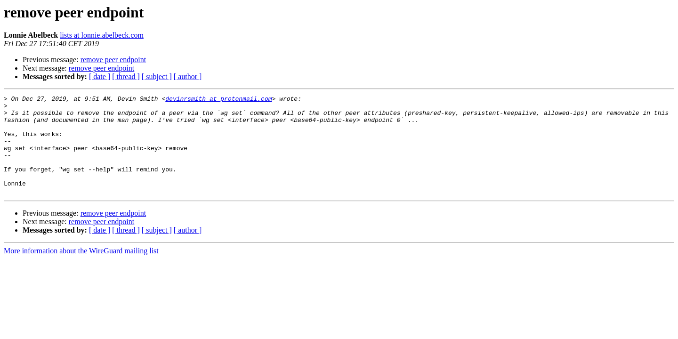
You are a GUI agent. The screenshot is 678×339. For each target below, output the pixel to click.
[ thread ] (126, 77)
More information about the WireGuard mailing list (81, 270)
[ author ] (188, 77)
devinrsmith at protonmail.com (218, 100)
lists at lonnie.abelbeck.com (102, 35)
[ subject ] (157, 77)
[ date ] (99, 77)
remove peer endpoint (113, 60)
